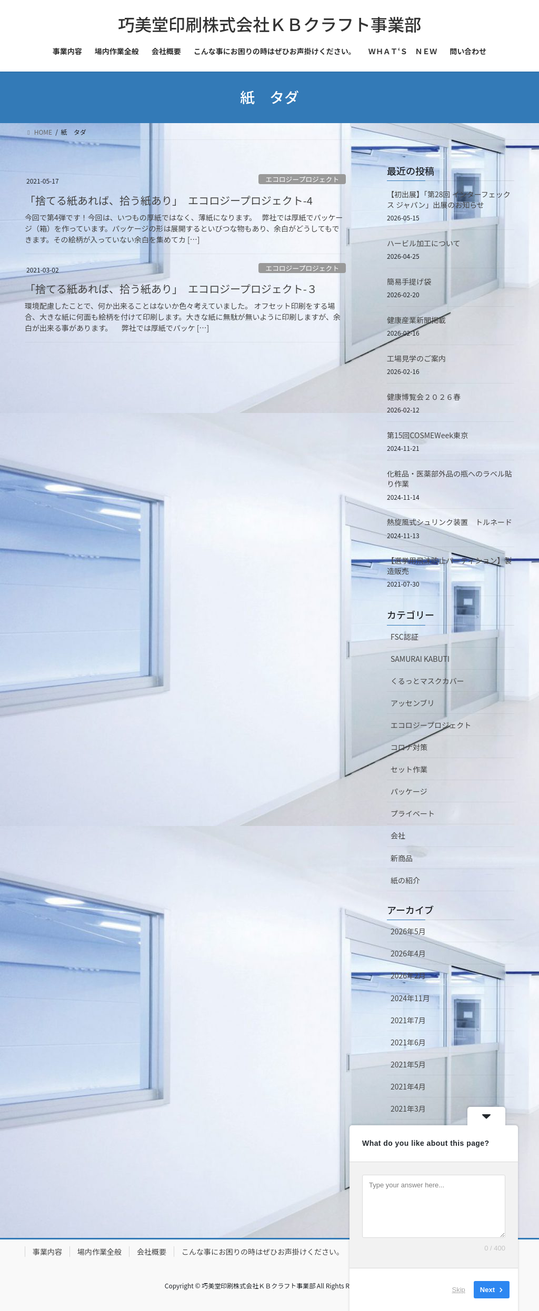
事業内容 (47, 1251)
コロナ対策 (409, 747)
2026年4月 (408, 953)
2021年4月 (408, 1086)
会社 (398, 835)
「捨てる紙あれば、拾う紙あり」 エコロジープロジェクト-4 (169, 200)
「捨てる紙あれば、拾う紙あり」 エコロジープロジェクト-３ (171, 288)
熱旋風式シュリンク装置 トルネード (449, 522)
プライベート (413, 813)
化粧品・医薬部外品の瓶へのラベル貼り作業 (449, 478)
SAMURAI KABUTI (420, 658)
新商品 (402, 858)
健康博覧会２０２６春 (424, 396)
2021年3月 (408, 1108)
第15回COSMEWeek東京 (427, 435)
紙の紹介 (405, 880)
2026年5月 (408, 931)
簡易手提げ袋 (409, 281)
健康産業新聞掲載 (416, 320)
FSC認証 (404, 636)
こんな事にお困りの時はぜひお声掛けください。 (263, 1251)
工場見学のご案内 (416, 358)
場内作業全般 (99, 1251)
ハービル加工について (424, 243)
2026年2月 (408, 975)
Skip (458, 1290)
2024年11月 (410, 998)
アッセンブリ (413, 703)
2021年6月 (408, 1042)
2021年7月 (408, 1020)
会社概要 (151, 1251)
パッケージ (409, 791)
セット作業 (409, 769)
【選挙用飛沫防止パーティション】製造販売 (449, 565)
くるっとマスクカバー (427, 680)
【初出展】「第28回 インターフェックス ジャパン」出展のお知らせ (449, 199)
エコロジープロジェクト (302, 179)
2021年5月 (408, 1064)
